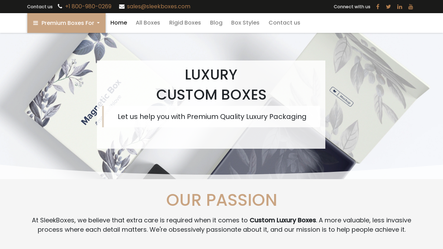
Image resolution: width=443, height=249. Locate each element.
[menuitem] (119, 23)
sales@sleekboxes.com (158, 6)
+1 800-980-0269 (89, 6)
